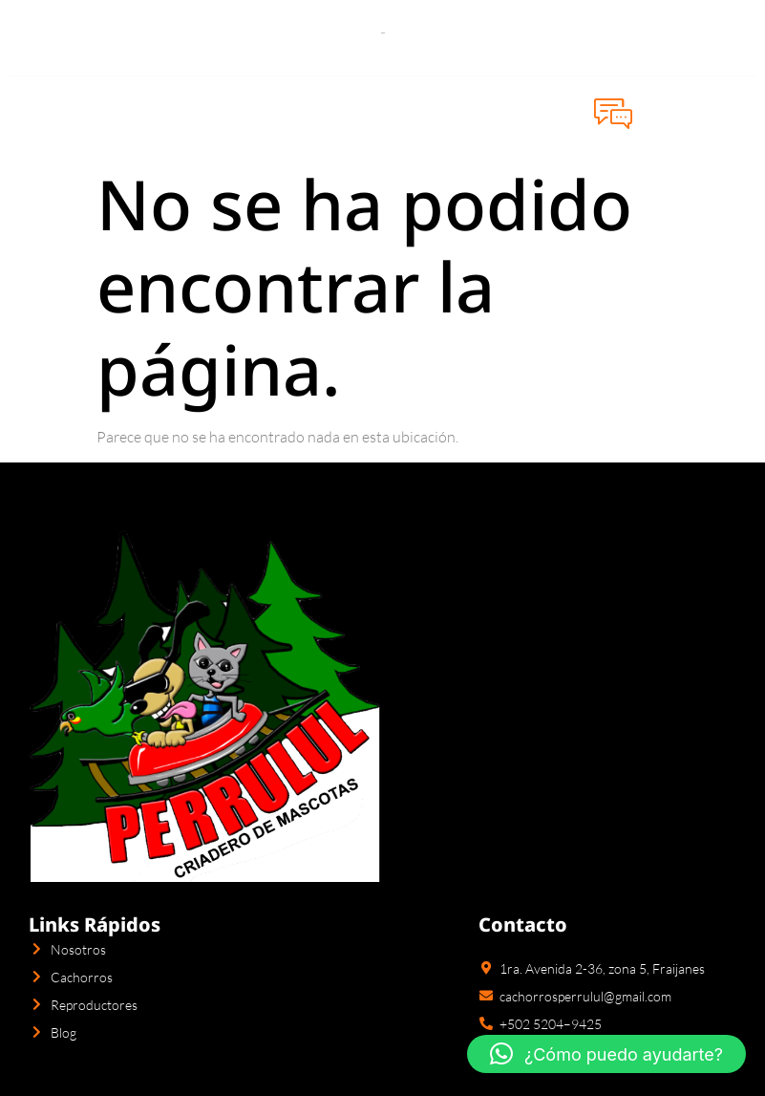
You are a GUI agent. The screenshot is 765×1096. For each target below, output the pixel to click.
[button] (606, 1054)
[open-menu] (29, 113)
